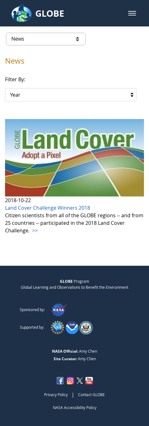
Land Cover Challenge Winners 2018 (47, 207)
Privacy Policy (56, 394)
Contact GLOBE (91, 394)
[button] (132, 13)
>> (34, 230)
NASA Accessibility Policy (74, 407)
